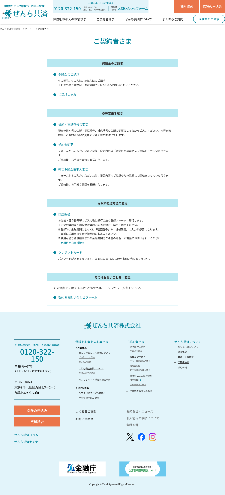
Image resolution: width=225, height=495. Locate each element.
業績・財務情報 (186, 357)
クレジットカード (70, 252)
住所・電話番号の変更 (73, 124)
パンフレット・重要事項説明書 (94, 379)
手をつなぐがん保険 (89, 397)
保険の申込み (212, 6)
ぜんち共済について (187, 341)
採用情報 (182, 367)
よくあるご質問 (85, 411)
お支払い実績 (85, 361)
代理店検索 (183, 362)
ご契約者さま (135, 341)
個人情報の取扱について (142, 418)
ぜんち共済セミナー (27, 441)
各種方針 (132, 425)
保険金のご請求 (68, 74)
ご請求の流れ (67, 94)
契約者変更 (65, 144)
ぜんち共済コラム (26, 434)
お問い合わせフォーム (133, 8)
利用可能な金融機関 (72, 243)
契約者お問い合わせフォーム (77, 297)
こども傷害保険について (91, 368)
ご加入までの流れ (87, 357)
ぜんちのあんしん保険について (94, 352)
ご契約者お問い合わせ (141, 391)
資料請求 (186, 6)
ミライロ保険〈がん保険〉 (92, 392)
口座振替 (64, 214)
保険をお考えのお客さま (91, 341)
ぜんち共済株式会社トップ (14, 28)
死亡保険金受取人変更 (73, 169)
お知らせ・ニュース (139, 411)
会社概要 (182, 351)
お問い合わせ (84, 419)
